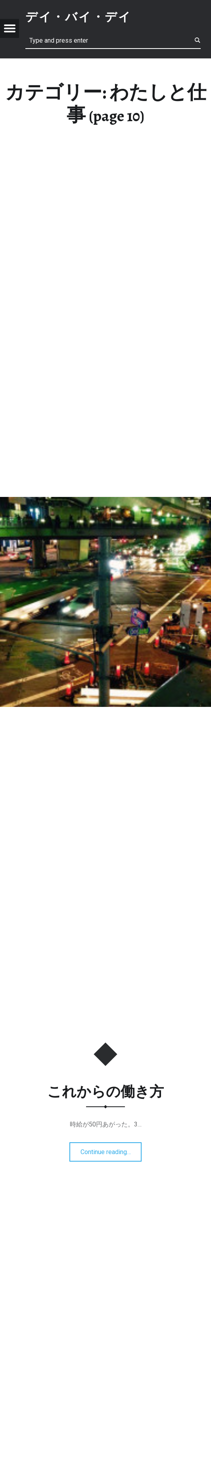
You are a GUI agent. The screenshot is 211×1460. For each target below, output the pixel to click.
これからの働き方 (105, 1091)
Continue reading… (108, 1149)
